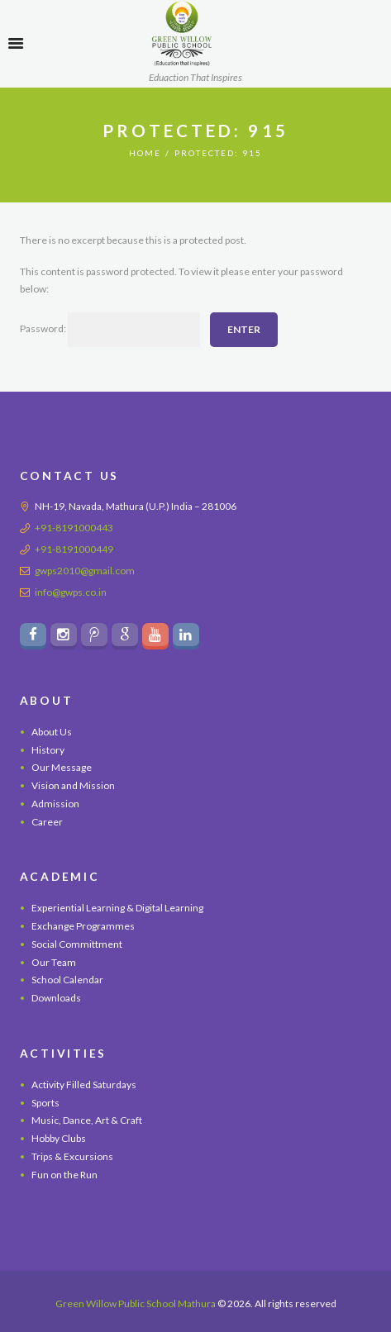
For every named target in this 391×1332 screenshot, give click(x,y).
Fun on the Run (64, 1174)
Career (47, 822)
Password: (110, 329)
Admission (55, 803)
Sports (45, 1103)
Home (145, 153)
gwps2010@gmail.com (85, 570)
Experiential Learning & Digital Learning (117, 907)
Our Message (61, 767)
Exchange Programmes (83, 926)
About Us (51, 731)
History (47, 750)
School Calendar (67, 979)
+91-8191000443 (74, 527)
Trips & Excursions (72, 1156)
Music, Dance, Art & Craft (86, 1120)
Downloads (56, 998)
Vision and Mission (73, 785)
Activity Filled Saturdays (83, 1084)
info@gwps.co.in (71, 592)
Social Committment (76, 944)
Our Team (53, 962)
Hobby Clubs (58, 1138)
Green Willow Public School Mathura (135, 1303)
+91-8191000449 (74, 549)
